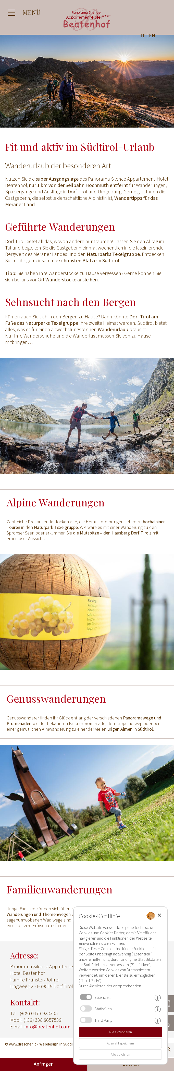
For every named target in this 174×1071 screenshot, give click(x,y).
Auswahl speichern (120, 1043)
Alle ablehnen (120, 1054)
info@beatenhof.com (47, 1026)
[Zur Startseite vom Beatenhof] (87, 31)
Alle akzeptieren (120, 1032)
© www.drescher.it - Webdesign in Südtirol (41, 1044)
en (152, 35)
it (143, 35)
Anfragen (44, 1064)
